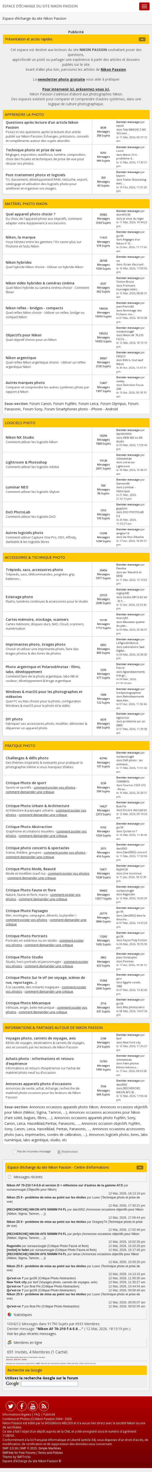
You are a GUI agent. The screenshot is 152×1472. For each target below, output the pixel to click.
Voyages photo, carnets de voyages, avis (41, 1038)
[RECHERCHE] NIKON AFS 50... (128, 1090)
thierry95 (122, 618)
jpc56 (119, 236)
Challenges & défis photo (27, 758)
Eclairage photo (19, 596)
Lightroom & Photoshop (26, 462)
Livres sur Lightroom (125, 464)
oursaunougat (125, 331)
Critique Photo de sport (26, 782)
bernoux (9, 1359)
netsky (120, 381)
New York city (131, 1042)
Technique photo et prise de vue (33, 150)
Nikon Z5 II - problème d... (127, 156)
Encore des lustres (135, 810)
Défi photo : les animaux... (129, 762)
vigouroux (122, 717)
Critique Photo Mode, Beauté (31, 868)
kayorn (120, 175)
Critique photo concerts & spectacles (37, 848)
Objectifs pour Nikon (24, 335)
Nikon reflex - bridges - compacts (34, 308)
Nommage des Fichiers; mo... (129, 312)
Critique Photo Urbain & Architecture (37, 805)
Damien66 (123, 483)
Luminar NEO (17, 487)
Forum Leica (88, 403)
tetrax (77, 1254)
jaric (119, 978)
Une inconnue (132, 873)
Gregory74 (99, 1222)
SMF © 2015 (28, 1448)
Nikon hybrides (19, 262)
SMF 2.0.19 (10, 1448)
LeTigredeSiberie (127, 643)
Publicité (49, 1414)
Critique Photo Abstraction (29, 826)
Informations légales (16, 1414)
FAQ (37, 1414)
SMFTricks (24, 1457)
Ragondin (129, 894)
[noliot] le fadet (18, 1250)
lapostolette (124, 433)
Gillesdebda (124, 458)
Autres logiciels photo (24, 532)
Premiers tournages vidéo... (127, 287)
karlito (24, 1359)
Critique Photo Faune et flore (31, 890)
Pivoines (128, 961)
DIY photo (14, 719)
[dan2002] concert (135, 852)
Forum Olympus (113, 403)
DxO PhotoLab (18, 512)
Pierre (120, 668)
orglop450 (122, 593)
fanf (118, 1038)
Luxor (120, 151)
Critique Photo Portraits (26, 936)
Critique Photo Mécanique (28, 1003)
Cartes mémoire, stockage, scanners (37, 619)
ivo (118, 260)
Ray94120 (122, 869)
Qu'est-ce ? (130, 831)
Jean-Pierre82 (125, 306)
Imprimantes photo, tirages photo (36, 644)
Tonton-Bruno (125, 281)
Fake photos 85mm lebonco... (127, 1065)
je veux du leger (133, 218)
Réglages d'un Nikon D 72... (128, 241)
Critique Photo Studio (24, 957)
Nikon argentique (21, 357)
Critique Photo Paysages (27, 910)
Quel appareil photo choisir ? (30, 214)
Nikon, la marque (20, 237)
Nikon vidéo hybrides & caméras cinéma (40, 283)
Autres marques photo (25, 382)
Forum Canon (40, 403)
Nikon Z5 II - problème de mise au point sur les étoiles (46, 1197)
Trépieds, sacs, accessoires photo (34, 569)
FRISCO (121, 356)
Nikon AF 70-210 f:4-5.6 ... (60, 1328)
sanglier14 (122, 533)
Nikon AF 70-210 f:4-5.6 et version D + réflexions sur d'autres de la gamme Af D (65, 1185)
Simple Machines (49, 1448)
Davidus (121, 568)
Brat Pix (121, 806)
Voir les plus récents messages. (32, 1333)
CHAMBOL (123, 781)
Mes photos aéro (134, 1007)
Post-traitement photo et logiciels (35, 175)
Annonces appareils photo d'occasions (38, 1083)
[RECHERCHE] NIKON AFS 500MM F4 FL (37, 1209)
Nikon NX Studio (20, 437)
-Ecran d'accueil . (134, 264)
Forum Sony (32, 409)
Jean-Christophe (126, 957)
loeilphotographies (128, 692)
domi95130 (123, 214)
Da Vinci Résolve (133, 537)
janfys (77, 1234)
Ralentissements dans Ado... (130, 698)
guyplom (121, 508)
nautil (120, 125)
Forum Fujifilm (64, 403)
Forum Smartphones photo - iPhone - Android (81, 409)
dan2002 (121, 848)
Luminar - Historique (125, 489)
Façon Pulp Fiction (135, 940)
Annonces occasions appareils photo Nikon (63, 1107)
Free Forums (27, 1453)
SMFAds (8, 1453)
